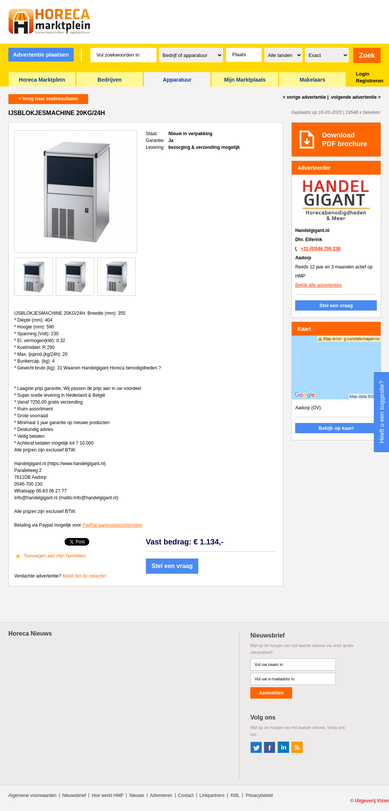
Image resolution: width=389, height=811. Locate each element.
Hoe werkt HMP (107, 795)
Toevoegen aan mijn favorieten (55, 556)
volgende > (355, 97)
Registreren (369, 81)
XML (235, 795)
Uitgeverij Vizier (372, 800)
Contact (186, 795)
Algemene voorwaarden (32, 795)
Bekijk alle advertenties (318, 285)
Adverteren (161, 795)
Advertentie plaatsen (41, 54)
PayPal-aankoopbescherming (112, 525)
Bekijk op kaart (336, 428)
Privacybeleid (259, 795)
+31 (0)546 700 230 (320, 248)
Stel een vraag (172, 566)
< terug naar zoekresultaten (48, 98)
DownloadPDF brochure (344, 139)
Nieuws (136, 795)
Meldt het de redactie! (84, 576)
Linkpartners (212, 795)
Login (362, 74)
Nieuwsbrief (74, 795)
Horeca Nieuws (30, 633)
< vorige (304, 97)
